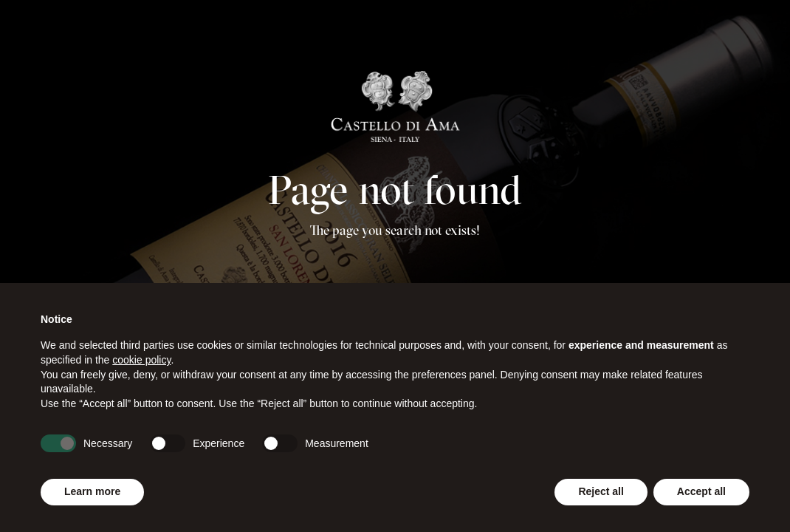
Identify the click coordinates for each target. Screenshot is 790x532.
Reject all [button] (600, 491)
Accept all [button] (701, 491)
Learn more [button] (92, 491)
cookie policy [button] (141, 360)
